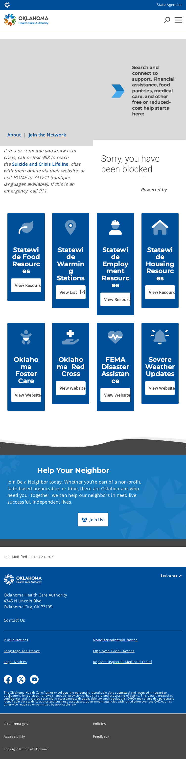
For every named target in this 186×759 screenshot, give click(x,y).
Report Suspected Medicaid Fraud (122, 661)
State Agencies (169, 4)
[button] (26, 285)
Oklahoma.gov (16, 723)
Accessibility (14, 736)
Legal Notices (15, 661)
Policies (99, 723)
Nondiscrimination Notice (115, 640)
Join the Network (47, 135)
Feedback (101, 736)
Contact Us (14, 620)
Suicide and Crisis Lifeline (40, 164)
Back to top (171, 575)
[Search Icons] (167, 20)
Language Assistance (22, 651)
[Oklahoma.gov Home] (7, 4)
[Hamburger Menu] (178, 20)
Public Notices (16, 640)
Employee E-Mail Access (113, 651)
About (14, 135)
